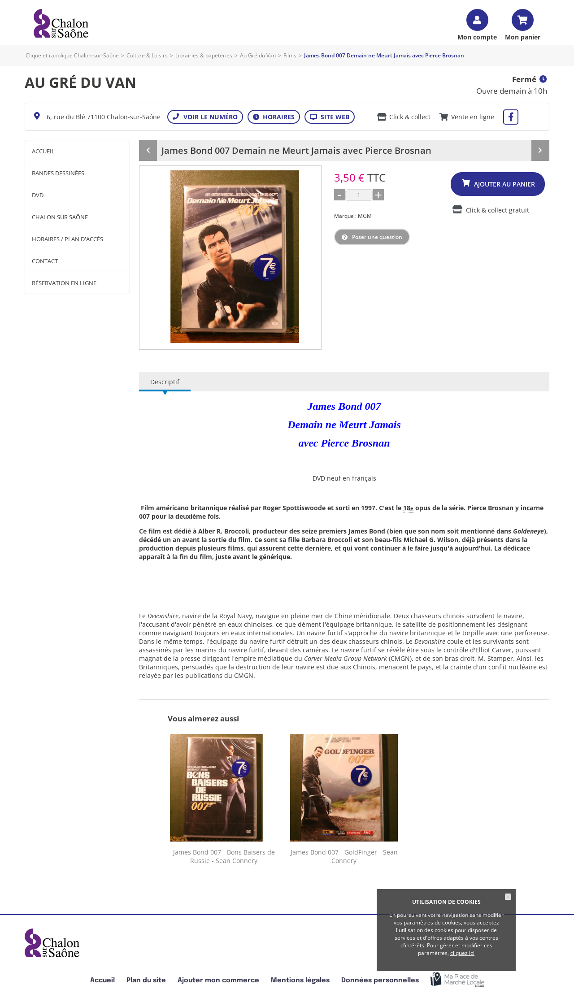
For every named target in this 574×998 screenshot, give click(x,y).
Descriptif (164, 382)
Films (289, 55)
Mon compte (477, 36)
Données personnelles (380, 980)
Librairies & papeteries (203, 55)
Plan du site (146, 980)
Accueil (43, 151)
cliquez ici (462, 953)
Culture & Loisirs (147, 55)
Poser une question (377, 237)
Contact (45, 261)
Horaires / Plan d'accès (67, 239)
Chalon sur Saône (60, 217)
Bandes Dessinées (58, 173)
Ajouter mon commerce (218, 980)
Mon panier (522, 36)
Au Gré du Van (258, 55)
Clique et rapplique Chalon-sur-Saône (72, 55)
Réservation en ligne (64, 283)
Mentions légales (300, 980)
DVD (37, 195)
